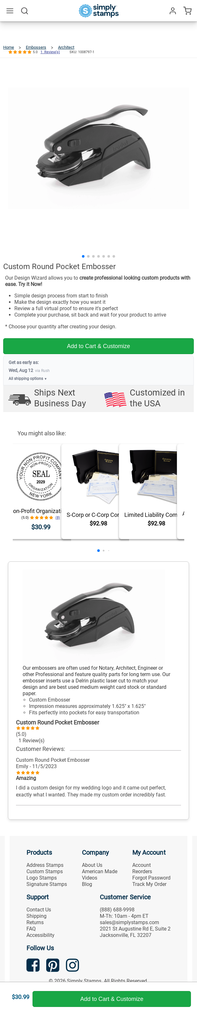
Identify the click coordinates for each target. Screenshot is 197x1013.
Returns (35, 922)
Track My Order (149, 884)
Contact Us (38, 910)
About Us (92, 865)
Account (141, 865)
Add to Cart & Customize (98, 346)
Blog (87, 884)
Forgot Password (151, 878)
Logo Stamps (41, 878)
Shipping (36, 916)
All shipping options (28, 378)
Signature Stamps (46, 884)
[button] (83, 256)
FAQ (31, 929)
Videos (89, 878)
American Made (99, 871)
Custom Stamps (44, 871)
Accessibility (40, 935)
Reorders (142, 871)
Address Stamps (44, 865)
